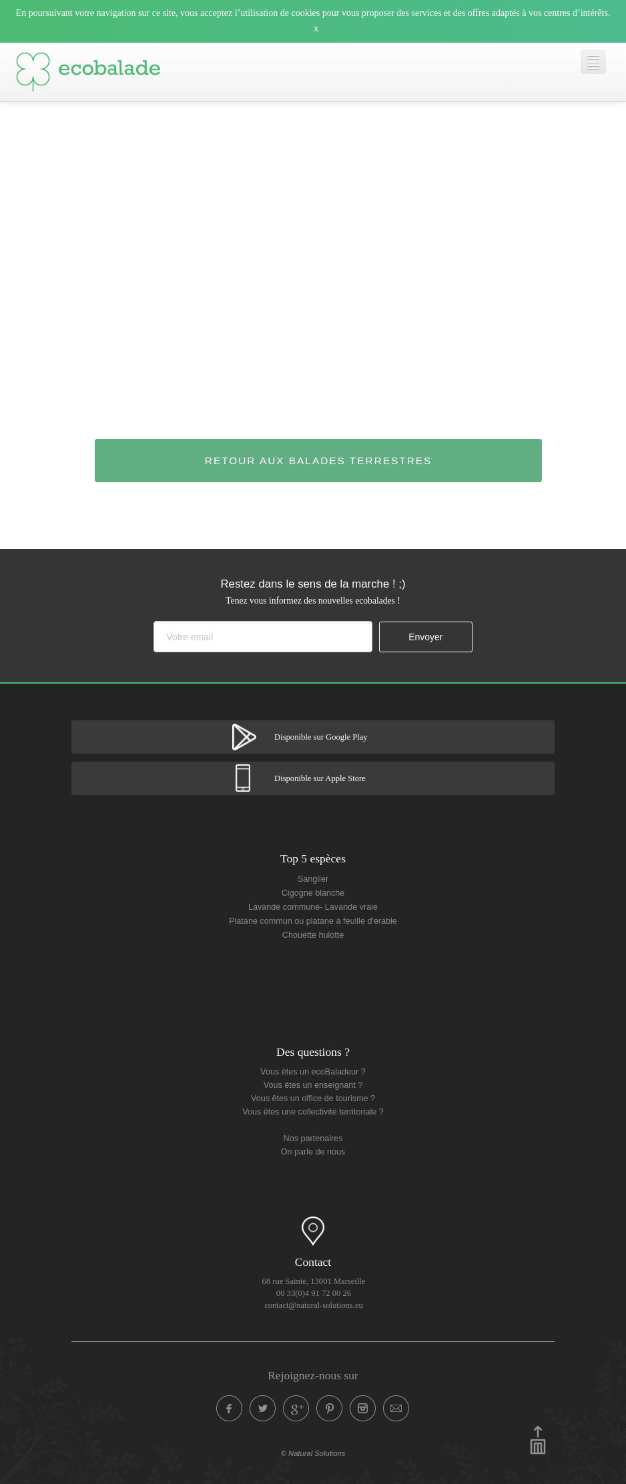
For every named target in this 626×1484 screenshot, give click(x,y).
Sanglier (313, 879)
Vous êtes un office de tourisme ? (313, 1098)
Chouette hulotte (313, 935)
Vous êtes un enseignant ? (313, 1085)
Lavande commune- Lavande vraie (313, 907)
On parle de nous (313, 1152)
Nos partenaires (313, 1138)
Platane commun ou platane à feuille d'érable (313, 921)
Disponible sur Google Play (321, 737)
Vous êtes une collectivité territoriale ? (312, 1112)
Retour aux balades (318, 460)
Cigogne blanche (313, 893)
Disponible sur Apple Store (320, 778)
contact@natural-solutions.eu (313, 1305)
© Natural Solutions (313, 1453)
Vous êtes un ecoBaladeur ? (313, 1071)
